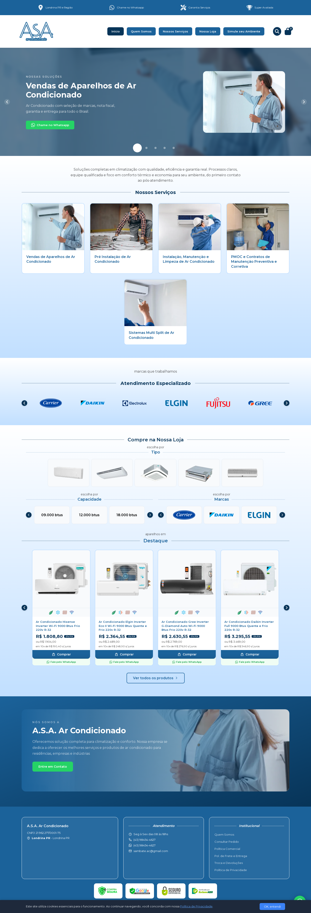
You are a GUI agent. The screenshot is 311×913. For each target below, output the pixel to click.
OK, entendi (272, 906)
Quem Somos (141, 31)
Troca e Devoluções (228, 863)
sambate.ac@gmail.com (150, 851)
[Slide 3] (155, 148)
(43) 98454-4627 (144, 845)
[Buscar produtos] (277, 31)
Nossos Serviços (175, 31)
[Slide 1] (137, 148)
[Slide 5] (173, 148)
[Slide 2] (146, 148)
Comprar (61, 654)
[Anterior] (7, 102)
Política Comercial (227, 849)
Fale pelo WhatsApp (61, 661)
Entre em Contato (52, 767)
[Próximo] (304, 102)
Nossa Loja (207, 31)
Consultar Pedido (226, 841)
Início (115, 31)
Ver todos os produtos (155, 678)
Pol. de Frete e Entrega (230, 856)
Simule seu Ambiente (243, 31)
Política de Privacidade (230, 870)
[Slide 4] (164, 148)
